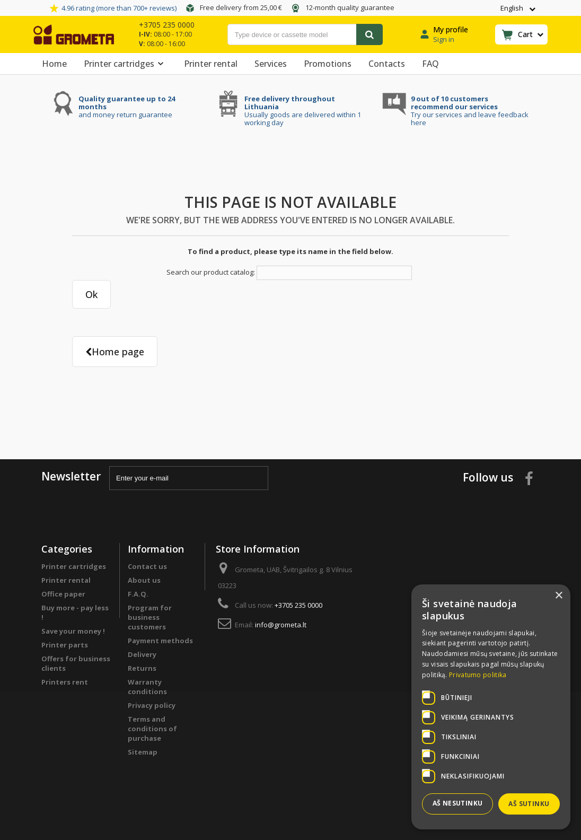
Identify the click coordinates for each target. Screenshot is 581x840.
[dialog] (490, 706)
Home (54, 63)
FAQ (430, 63)
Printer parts (64, 645)
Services (270, 63)
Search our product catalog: (210, 272)
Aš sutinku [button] (528, 803)
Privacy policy (151, 705)
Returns (142, 668)
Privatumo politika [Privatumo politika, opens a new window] (477, 674)
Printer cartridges (125, 63)
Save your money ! (73, 631)
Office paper (63, 594)
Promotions (327, 63)
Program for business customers (150, 617)
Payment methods (160, 640)
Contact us (147, 566)
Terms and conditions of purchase (152, 728)
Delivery (142, 654)
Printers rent (64, 682)
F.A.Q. (138, 594)
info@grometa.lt (280, 624)
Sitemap (142, 752)
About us (144, 580)
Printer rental (210, 63)
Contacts (386, 63)
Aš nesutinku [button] (458, 803)
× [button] (558, 596)
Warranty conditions (147, 686)
